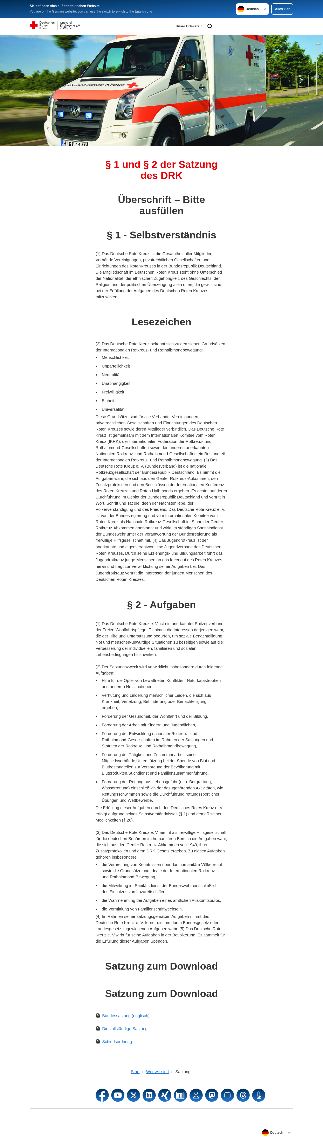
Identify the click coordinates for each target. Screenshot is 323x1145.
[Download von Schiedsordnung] (161, 1041)
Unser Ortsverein (189, 26)
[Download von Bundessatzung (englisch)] (161, 1015)
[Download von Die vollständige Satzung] (161, 1028)
